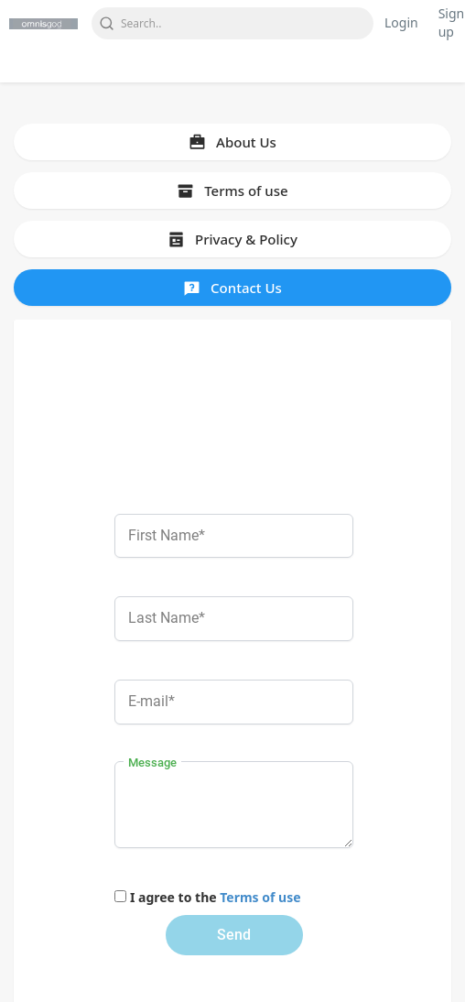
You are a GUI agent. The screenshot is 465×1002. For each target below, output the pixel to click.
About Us (232, 142)
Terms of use (232, 190)
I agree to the (215, 897)
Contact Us (232, 287)
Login (401, 22)
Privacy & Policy (232, 239)
